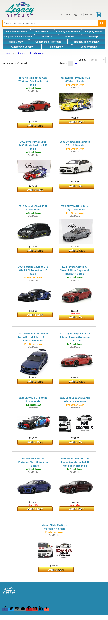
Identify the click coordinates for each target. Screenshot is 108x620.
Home (7, 52)
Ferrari (70, 36)
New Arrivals (42, 31)
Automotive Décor (22, 46)
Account (65, 14)
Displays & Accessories (18, 36)
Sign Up (78, 14)
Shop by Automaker (68, 31)
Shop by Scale (94, 31)
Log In (88, 14)
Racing (94, 36)
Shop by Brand (88, 46)
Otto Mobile (36, 52)
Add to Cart (35, 125)
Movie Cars (16, 41)
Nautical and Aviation (86, 41)
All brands (20, 52)
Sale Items (56, 46)
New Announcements (16, 31)
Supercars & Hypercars (48, 41)
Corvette (46, 36)
